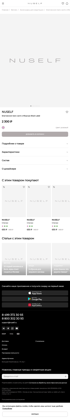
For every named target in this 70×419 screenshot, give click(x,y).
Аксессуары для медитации (31, 10)
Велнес (14, 10)
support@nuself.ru (9, 322)
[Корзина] (67, 3)
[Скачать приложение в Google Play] (35, 298)
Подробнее (7, 408)
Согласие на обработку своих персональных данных (48, 383)
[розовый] (3, 127)
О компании (39, 341)
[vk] (4, 328)
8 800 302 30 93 (13, 318)
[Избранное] (63, 3)
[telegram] (8, 328)
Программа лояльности (10, 353)
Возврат (5, 349)
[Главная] (35, 3)
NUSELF (7, 112)
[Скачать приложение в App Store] (35, 292)
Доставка (5, 341)
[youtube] (17, 328)
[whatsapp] (12, 328)
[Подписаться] (65, 376)
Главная (5, 10)
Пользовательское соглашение (13, 399)
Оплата (4, 345)
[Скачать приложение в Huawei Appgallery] (35, 304)
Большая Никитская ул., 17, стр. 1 (13, 362)
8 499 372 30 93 (12, 315)
